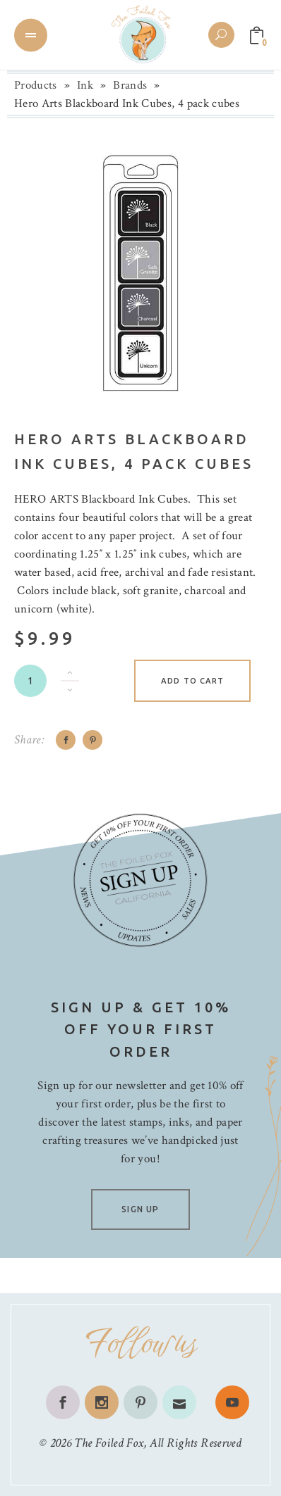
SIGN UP (140, 1209)
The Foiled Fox (108, 1443)
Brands (130, 85)
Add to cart (192, 681)
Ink (85, 85)
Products (35, 85)
